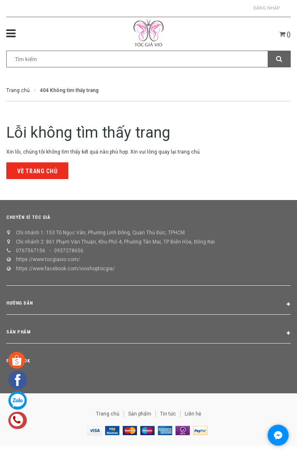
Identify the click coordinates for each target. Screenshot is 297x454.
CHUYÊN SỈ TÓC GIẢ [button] (28, 217)
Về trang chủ (37, 171)
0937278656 (68, 251)
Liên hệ (193, 414)
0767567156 (30, 251)
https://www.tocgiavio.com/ (48, 259)
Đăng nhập (266, 8)
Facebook (18, 361)
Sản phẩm (139, 414)
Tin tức (168, 414)
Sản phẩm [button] (148, 333)
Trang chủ (107, 414)
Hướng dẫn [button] (148, 304)
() (285, 34)
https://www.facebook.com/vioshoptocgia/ (65, 269)
